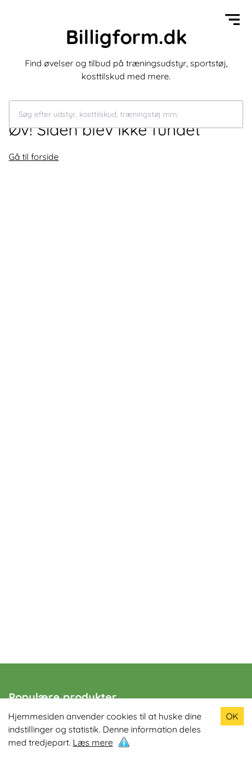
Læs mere (93, 742)
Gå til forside (34, 156)
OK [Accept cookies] (232, 716)
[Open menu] (232, 19)
